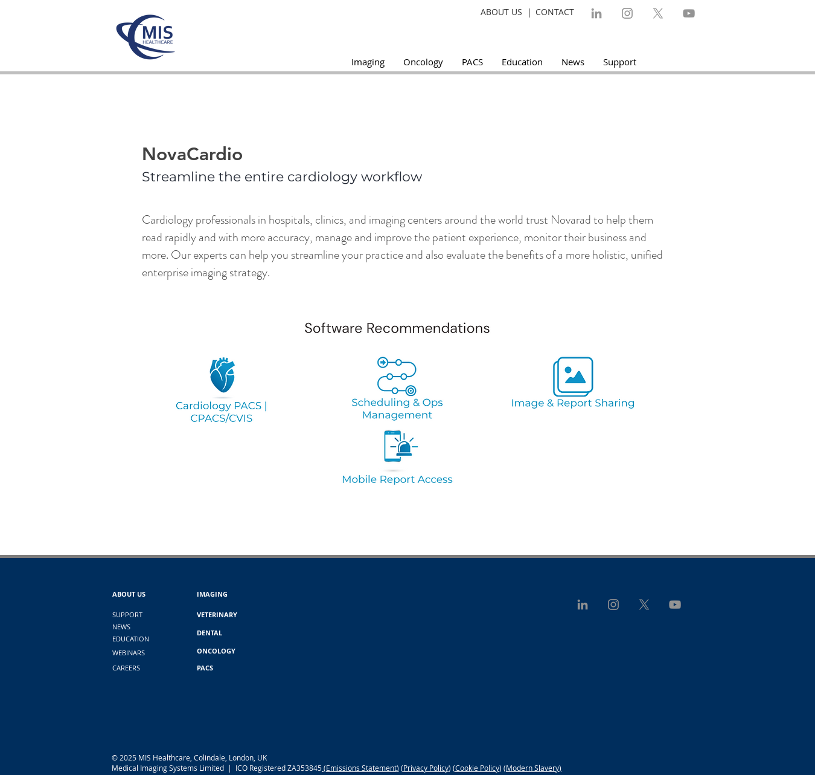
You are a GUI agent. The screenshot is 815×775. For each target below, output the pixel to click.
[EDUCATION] (131, 639)
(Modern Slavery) (532, 768)
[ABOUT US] (129, 594)
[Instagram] (627, 13)
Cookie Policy (477, 768)
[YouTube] (689, 13)
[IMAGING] (212, 594)
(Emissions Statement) (360, 768)
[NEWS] (121, 627)
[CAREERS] (126, 668)
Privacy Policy (426, 768)
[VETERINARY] (217, 615)
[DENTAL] (209, 633)
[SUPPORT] (127, 615)
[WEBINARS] (128, 653)
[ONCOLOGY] (216, 651)
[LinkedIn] (596, 13)
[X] (658, 13)
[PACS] (205, 668)
